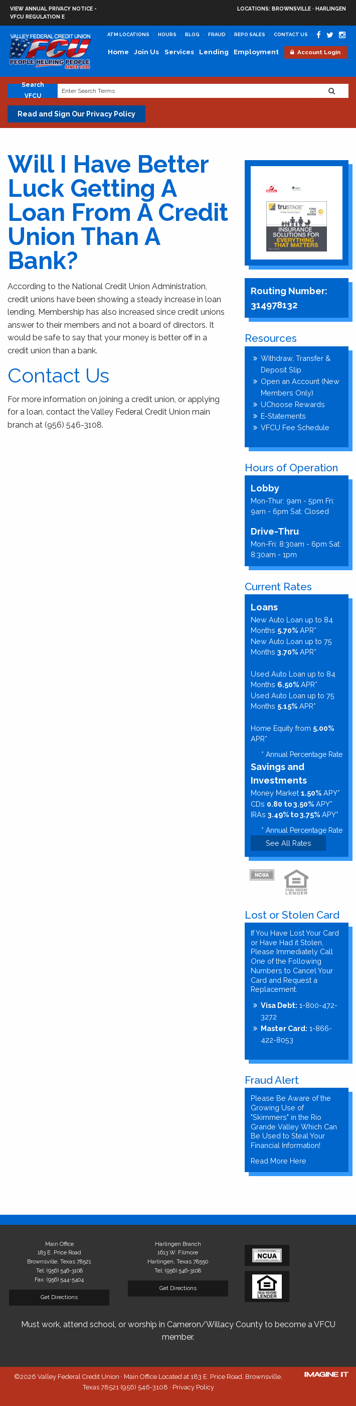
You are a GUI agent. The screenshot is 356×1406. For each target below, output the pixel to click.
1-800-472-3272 (299, 1011)
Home (118, 52)
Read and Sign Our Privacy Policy (76, 114)
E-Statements (283, 416)
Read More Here (278, 1161)
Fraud (217, 34)
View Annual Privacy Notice (51, 9)
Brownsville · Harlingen (291, 9)
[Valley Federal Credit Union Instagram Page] (342, 35)
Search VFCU (33, 91)
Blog (192, 34)
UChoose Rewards (293, 404)
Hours (167, 34)
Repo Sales (249, 34)
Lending (214, 52)
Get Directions (59, 1297)
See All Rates (288, 843)
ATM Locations (128, 34)
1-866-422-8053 (296, 1034)
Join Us (146, 52)
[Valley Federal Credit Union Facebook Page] (318, 35)
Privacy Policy (193, 1387)
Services (179, 52)
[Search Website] (331, 91)
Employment (256, 52)
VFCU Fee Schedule (295, 427)
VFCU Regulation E (37, 17)
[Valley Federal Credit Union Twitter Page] (329, 35)
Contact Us (291, 34)
